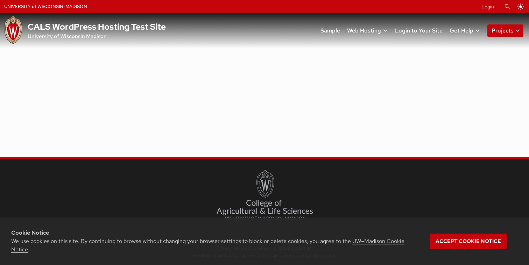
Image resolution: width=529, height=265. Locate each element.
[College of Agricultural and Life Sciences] (265, 195)
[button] (504, 30)
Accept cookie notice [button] (468, 241)
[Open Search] (507, 6)
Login (487, 6)
